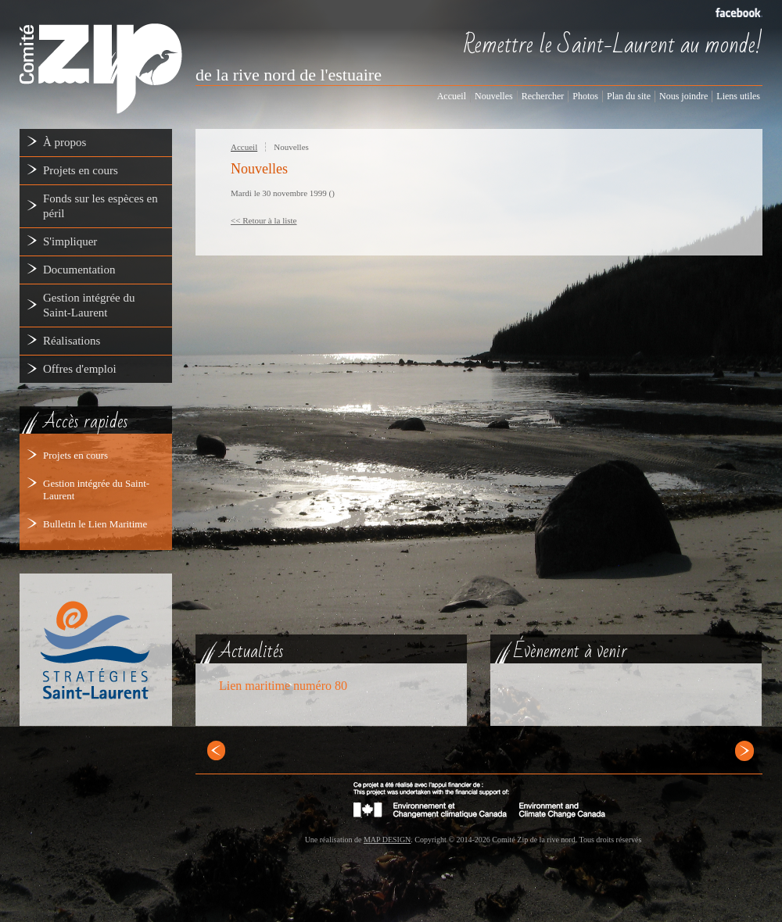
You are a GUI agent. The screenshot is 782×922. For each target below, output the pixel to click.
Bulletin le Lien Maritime (95, 524)
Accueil (244, 147)
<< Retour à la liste (264, 220)
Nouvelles (291, 147)
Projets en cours (75, 455)
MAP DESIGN (387, 839)
